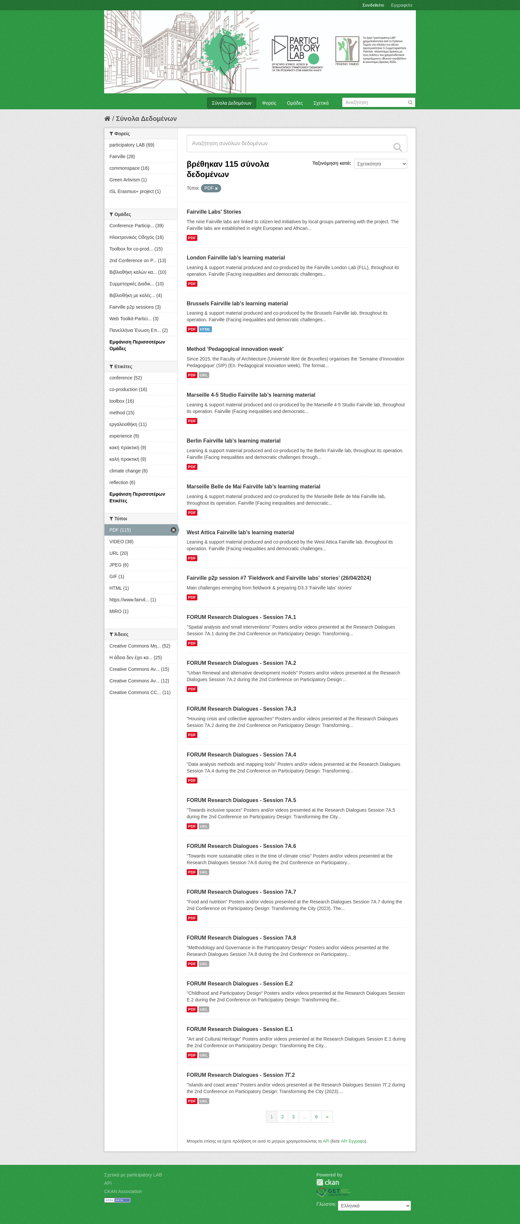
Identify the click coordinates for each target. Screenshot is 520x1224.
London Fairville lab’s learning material (236, 257)
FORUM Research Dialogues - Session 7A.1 (241, 617)
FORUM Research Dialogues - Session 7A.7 (241, 892)
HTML (205, 329)
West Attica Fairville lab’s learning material (240, 532)
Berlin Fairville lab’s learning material (234, 441)
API (326, 1141)
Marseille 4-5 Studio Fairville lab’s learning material (251, 395)
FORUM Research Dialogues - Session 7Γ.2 (241, 1075)
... (305, 1116)
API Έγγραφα (353, 1141)
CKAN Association (123, 1191)
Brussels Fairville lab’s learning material (237, 303)
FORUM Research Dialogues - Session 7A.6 (241, 846)
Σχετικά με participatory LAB (133, 1174)
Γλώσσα (325, 1204)
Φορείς (269, 103)
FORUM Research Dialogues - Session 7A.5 (241, 800)
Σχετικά (321, 103)
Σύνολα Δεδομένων (231, 103)
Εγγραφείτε (402, 5)
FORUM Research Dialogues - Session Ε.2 (240, 983)
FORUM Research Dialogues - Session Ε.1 (240, 1029)
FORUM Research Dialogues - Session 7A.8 (241, 938)
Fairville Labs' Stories (214, 212)
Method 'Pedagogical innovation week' (235, 349)
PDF (192, 238)
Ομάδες (295, 103)
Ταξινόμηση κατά (331, 163)
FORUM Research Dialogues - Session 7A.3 (241, 709)
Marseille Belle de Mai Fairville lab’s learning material (253, 486)
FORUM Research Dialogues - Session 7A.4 (241, 755)
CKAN (327, 1182)
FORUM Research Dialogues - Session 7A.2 (241, 663)
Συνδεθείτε (373, 5)
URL (204, 375)
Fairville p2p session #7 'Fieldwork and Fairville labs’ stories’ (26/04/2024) (279, 578)
